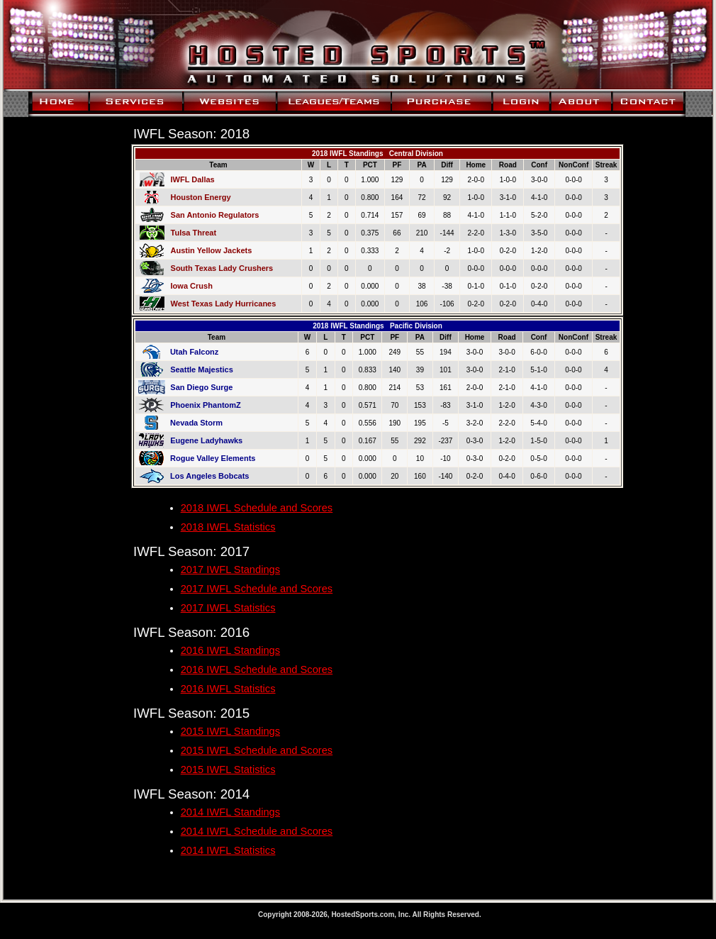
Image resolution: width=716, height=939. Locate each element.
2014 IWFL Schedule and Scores (257, 831)
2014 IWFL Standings (230, 812)
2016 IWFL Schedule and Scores (257, 669)
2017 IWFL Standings (230, 569)
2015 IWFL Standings (230, 731)
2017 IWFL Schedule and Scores (257, 588)
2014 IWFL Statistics (228, 850)
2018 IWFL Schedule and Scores (257, 507)
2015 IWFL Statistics (228, 769)
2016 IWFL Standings (230, 650)
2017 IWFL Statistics (228, 607)
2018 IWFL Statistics (228, 527)
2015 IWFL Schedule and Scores (257, 750)
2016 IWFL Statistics (228, 688)
